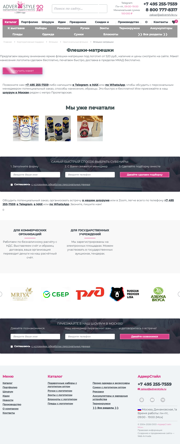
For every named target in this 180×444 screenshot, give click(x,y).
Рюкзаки (63, 28)
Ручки (84, 28)
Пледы (17, 34)
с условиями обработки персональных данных (60, 184)
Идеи (62, 22)
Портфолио (29, 22)
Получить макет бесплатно (22, 71)
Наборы (41, 28)
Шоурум (48, 22)
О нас (146, 22)
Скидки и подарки (102, 22)
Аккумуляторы (161, 28)
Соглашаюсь (50, 184)
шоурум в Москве (16, 92)
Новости (8, 400)
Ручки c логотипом (60, 390)
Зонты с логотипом (60, 395)
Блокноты (110, 34)
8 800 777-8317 (161, 9)
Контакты (161, 22)
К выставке (16, 28)
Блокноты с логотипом (62, 399)
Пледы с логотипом (60, 403)
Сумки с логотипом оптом (109, 387)
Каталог (11, 22)
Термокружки (129, 28)
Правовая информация (150, 430)
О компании (10, 408)
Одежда (48, 34)
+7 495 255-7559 (160, 4)
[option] (26, 131)
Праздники (78, 22)
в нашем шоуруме (95, 200)
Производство (128, 22)
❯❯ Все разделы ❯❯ (153, 34)
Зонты (104, 28)
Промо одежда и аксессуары (111, 383)
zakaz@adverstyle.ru (163, 14)
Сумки (79, 34)
